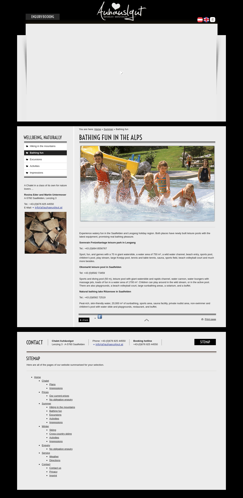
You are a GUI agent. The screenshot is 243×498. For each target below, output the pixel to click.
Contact (46, 464)
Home (97, 129)
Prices (45, 392)
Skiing (52, 430)
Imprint (53, 475)
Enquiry (46, 445)
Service (46, 452)
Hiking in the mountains (42, 146)
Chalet (45, 380)
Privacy (53, 471)
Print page (210, 319)
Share (84, 320)
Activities (34, 166)
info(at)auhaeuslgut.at (48, 207)
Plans (52, 384)
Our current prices (59, 395)
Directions (54, 460)
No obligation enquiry (61, 399)
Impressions (36, 172)
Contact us (55, 467)
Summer (108, 129)
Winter (45, 426)
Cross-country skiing (60, 433)
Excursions (36, 159)
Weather (54, 456)
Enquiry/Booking (42, 17)
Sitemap (205, 342)
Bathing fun (36, 152)
